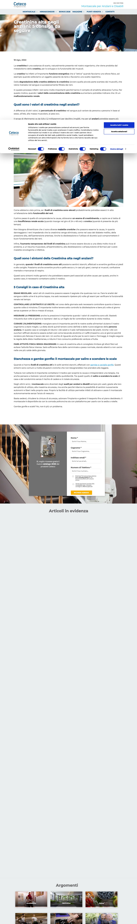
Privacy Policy (61, 744)
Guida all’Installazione (63, 708)
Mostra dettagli (116, 29)
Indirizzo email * (78, 458)
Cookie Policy (75, 744)
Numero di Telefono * (81, 467)
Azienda (95, 708)
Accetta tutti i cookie (119, 5)
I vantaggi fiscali (22, 700)
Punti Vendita (98, 703)
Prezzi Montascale (23, 705)
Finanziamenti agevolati (25, 703)
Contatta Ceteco (99, 705)
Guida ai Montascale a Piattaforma (68, 703)
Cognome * (76, 448)
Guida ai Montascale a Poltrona (67, 705)
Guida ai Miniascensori (63, 700)
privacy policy (84, 477)
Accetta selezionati (119, 12)
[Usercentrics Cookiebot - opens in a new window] (13, 29)
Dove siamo (88, 744)
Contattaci (30, 680)
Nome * (74, 438)
